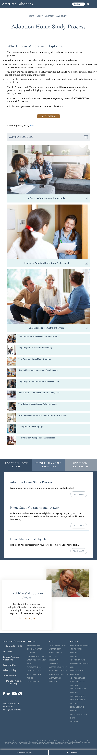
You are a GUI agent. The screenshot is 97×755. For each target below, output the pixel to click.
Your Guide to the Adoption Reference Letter (37, 404)
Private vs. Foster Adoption (77, 683)
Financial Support (34, 671)
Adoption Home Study (55, 16)
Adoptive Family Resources (55, 680)
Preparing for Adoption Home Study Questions (38, 381)
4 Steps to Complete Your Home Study (58, 198)
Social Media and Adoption (77, 709)
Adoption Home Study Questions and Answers (38, 336)
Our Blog (74, 721)
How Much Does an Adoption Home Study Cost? (39, 393)
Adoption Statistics (78, 696)
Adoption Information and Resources (79, 647)
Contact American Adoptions (11, 658)
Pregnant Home (33, 645)
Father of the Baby (34, 667)
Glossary (74, 703)
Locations (7, 651)
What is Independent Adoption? (78, 691)
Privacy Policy (9, 670)
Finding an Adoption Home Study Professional (56, 263)
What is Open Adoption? (58, 674)
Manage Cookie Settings (14, 682)
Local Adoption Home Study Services (58, 328)
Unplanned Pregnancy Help (36, 662)
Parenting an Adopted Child (79, 665)
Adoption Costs (55, 649)
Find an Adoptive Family (36, 656)
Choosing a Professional (54, 662)
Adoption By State (77, 660)
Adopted (73, 656)
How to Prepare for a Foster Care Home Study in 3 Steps (42, 415)
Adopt (40, 16)
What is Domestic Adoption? (56, 654)
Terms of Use (9, 665)
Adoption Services (77, 678)
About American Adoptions (76, 672)
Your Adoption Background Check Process (36, 438)
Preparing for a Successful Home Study (35, 347)
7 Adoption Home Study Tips (30, 426)
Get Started (79, 4)
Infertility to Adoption (58, 671)
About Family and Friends (34, 676)
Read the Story (26, 618)
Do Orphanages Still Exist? (78, 716)
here (32, 125)
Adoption (74, 653)
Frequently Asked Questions (48, 464)
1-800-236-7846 (12, 645)
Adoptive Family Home (57, 645)
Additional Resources (80, 464)
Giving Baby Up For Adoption (34, 651)
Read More (78, 494)
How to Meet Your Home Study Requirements (38, 370)
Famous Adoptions (78, 700)
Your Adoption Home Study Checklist (34, 359)
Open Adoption (33, 682)
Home (31, 16)
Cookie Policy (9, 675)
